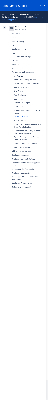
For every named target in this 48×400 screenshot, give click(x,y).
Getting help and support (21, 187)
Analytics (15, 64)
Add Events (18, 91)
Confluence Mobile (19, 49)
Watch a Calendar (21, 117)
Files (13, 45)
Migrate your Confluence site (23, 169)
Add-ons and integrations (21, 151)
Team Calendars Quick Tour (25, 80)
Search (40, 6)
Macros (15, 53)
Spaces (14, 38)
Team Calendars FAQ (22, 147)
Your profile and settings (21, 57)
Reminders (18, 107)
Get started (16, 34)
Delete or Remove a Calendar (25, 144)
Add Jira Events (20, 95)
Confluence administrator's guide (24, 159)
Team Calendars (18, 76)
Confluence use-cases (20, 155)
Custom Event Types (22, 103)
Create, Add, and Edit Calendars (26, 84)
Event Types (19, 99)
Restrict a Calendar (21, 87)
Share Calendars (20, 121)
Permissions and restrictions (23, 72)
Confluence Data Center (21, 173)
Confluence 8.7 (21, 27)
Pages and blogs (18, 41)
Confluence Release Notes (22, 183)
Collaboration (17, 61)
